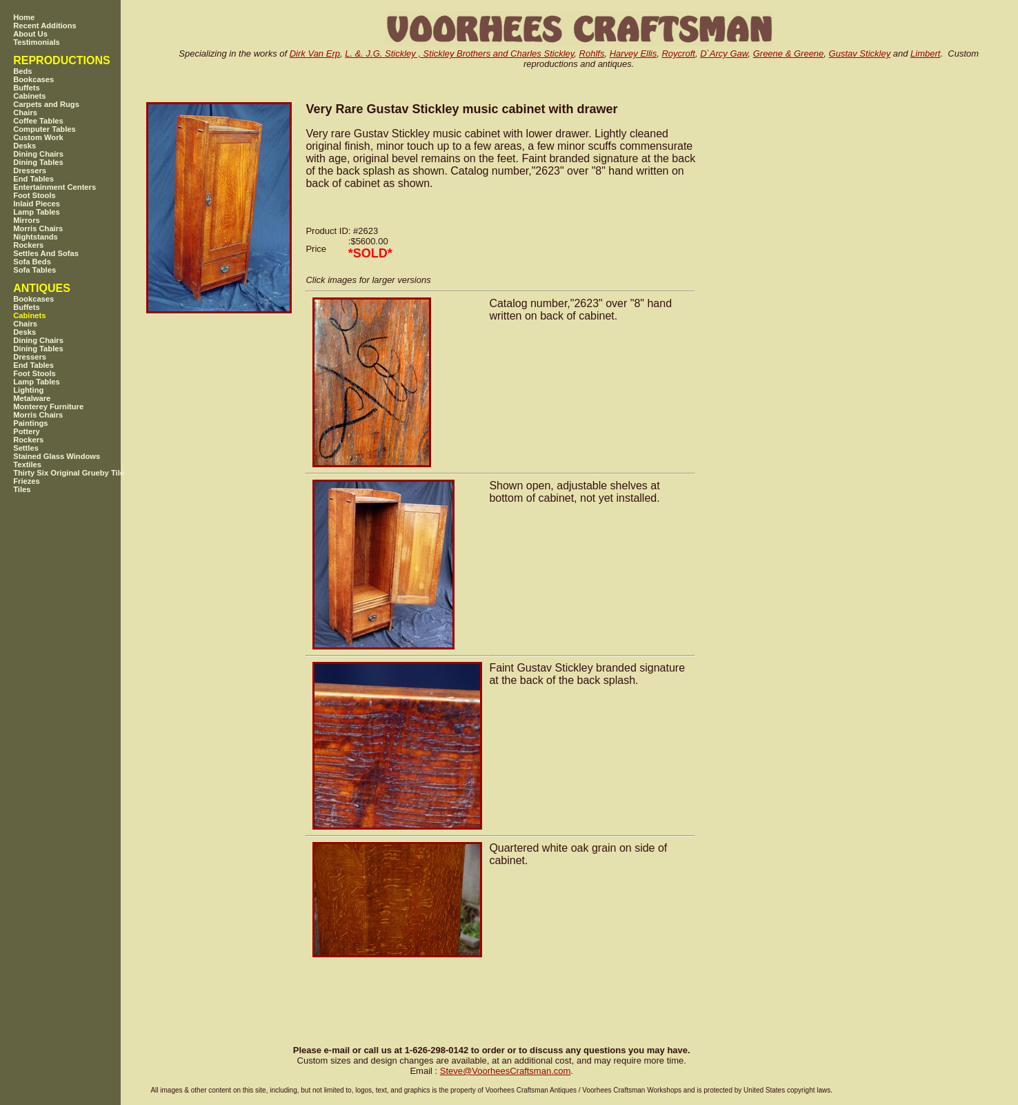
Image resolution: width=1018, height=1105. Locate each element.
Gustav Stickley (860, 53)
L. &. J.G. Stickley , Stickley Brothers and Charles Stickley (459, 53)
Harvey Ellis (633, 53)
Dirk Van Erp (315, 53)
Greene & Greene (788, 53)
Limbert (925, 53)
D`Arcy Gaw (724, 53)
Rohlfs (592, 53)
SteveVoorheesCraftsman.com (505, 1071)
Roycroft (678, 53)
